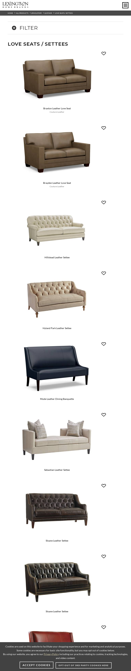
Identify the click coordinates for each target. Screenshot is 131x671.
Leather (48, 13)
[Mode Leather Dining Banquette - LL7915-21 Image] (36, 201)
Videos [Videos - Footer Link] (71, 453)
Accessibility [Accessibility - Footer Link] (74, 513)
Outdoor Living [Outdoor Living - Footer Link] (75, 498)
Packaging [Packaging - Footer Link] (72, 510)
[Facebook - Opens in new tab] (53, 425)
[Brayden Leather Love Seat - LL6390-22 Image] (94, 88)
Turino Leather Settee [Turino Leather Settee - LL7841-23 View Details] (36, 315)
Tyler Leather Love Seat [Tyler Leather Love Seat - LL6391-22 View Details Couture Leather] (94, 315)
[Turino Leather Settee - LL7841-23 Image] (36, 311)
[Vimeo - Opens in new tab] (70, 425)
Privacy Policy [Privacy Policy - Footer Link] (14, 498)
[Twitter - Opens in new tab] (86, 425)
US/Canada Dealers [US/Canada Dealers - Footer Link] (17, 536)
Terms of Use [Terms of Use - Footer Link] (13, 502)
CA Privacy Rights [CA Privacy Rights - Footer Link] (16, 510)
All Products (22, 13)
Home (10, 13)
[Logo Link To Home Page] (15, 6)
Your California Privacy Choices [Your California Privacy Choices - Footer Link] (24, 517)
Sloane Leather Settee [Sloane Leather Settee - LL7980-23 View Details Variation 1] (94, 260)
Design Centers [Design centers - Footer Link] (75, 461)
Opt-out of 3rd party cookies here (84, 665)
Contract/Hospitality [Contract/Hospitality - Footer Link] (78, 464)
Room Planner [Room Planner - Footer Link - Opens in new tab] (74, 468)
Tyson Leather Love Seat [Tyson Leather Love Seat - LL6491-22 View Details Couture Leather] (36, 373)
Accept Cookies (36, 665)
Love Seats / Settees (64, 13)
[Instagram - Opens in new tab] (45, 425)
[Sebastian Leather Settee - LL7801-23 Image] (94, 201)
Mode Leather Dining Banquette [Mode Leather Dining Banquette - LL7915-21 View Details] (37, 205)
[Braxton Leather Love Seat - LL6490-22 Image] (36, 88)
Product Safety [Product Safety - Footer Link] (15, 506)
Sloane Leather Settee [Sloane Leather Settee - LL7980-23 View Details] (36, 260)
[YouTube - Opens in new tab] (78, 425)
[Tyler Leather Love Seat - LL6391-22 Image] (94, 311)
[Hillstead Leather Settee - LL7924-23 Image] (36, 146)
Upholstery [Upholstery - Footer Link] (73, 495)
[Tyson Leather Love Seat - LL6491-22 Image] (36, 369)
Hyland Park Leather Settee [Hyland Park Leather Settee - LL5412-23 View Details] (94, 151)
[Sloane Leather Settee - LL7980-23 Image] (36, 256)
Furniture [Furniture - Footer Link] (72, 491)
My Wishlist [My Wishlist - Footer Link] (73, 472)
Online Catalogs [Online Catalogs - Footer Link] (75, 449)
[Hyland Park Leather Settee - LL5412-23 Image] (94, 146)
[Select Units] (15, 466)
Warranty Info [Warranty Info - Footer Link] (74, 502)
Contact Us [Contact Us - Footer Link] (13, 495)
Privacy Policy (51, 654)
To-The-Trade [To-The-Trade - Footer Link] (74, 457)
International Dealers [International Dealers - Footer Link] (18, 540)
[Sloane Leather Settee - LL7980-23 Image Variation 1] (94, 256)
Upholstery (36, 13)
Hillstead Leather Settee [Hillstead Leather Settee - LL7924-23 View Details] (36, 151)
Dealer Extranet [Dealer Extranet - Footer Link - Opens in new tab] (15, 544)
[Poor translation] (12, 591)
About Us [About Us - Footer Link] (12, 491)
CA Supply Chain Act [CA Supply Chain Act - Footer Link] (18, 513)
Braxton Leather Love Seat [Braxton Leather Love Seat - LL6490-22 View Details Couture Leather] (36, 92)
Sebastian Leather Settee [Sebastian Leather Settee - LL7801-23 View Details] (94, 205)
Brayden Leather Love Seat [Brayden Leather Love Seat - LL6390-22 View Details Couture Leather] (94, 92)
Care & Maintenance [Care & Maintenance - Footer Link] (78, 506)
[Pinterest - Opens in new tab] (61, 425)
